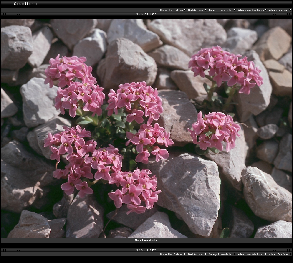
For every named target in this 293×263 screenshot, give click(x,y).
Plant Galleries (177, 10)
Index (202, 10)
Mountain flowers (257, 10)
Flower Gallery (227, 10)
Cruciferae (285, 10)
